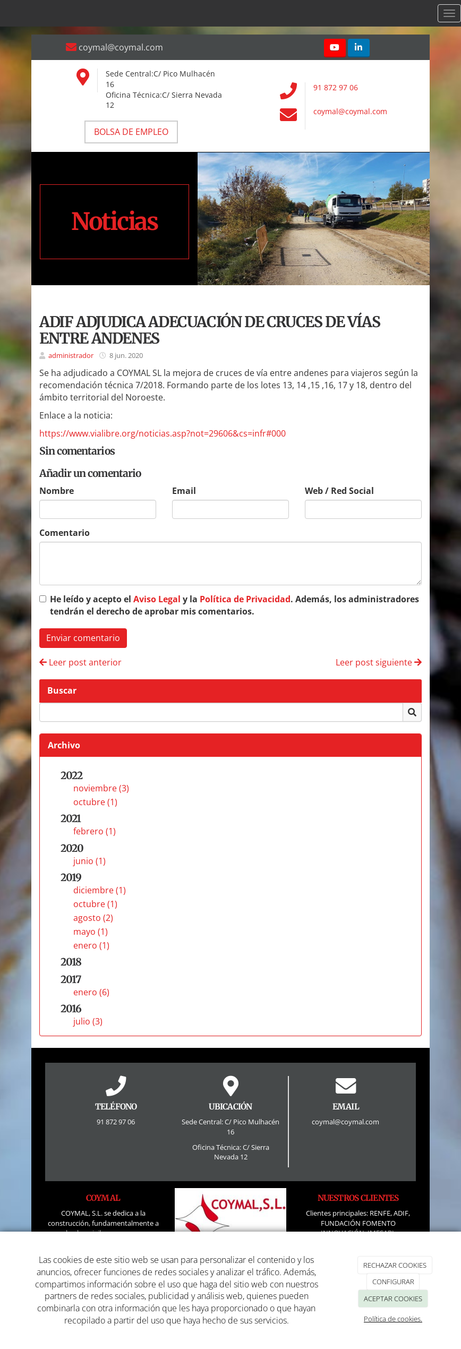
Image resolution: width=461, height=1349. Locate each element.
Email (184, 491)
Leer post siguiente (379, 662)
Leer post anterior (80, 662)
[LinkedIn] (359, 48)
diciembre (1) (99, 890)
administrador (70, 355)
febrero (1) (94, 831)
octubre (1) (95, 802)
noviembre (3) (101, 788)
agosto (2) (93, 918)
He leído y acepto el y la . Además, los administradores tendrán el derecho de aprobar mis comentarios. (234, 605)
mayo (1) (90, 931)
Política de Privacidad (245, 599)
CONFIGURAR (393, 1281)
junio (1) (89, 861)
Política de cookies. (393, 1319)
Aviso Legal (157, 599)
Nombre (56, 491)
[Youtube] (335, 48)
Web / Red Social (339, 491)
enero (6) (91, 992)
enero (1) (91, 945)
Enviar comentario (83, 638)
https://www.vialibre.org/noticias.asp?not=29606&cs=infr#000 (162, 433)
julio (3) (88, 1021)
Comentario (64, 533)
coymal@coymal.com (350, 111)
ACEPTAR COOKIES (393, 1298)
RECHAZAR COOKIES (394, 1265)
